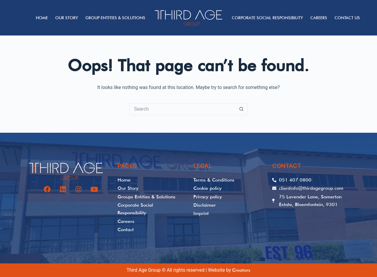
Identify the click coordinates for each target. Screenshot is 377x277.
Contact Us (347, 17)
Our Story (66, 17)
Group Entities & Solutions (115, 17)
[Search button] (241, 109)
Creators (241, 270)
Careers (318, 17)
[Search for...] (182, 109)
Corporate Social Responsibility (267, 17)
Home (42, 17)
